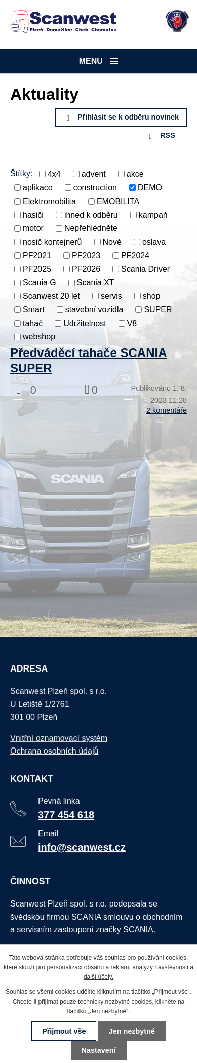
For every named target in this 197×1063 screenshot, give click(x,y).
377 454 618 (66, 815)
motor (33, 228)
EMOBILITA (118, 201)
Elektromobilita (49, 201)
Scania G (39, 282)
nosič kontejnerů (52, 242)
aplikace (38, 187)
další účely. (98, 976)
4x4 (54, 174)
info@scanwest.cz (82, 847)
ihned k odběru (91, 214)
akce (135, 174)
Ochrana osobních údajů (54, 752)
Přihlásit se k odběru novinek (121, 117)
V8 (132, 323)
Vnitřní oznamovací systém (59, 739)
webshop (39, 336)
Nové (112, 242)
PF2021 (37, 255)
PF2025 (37, 268)
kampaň (153, 214)
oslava (154, 242)
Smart (34, 309)
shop (152, 296)
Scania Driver (145, 268)
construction (95, 187)
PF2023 (86, 255)
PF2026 (86, 268)
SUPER (158, 309)
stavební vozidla (94, 309)
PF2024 (135, 255)
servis (111, 296)
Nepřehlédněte (90, 228)
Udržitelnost (84, 323)
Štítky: (21, 173)
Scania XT (95, 282)
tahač (33, 323)
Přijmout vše (64, 1031)
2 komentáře (166, 410)
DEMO (150, 187)
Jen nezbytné (132, 1031)
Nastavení (99, 1050)
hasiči (33, 214)
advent (94, 174)
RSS (160, 135)
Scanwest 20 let (51, 296)
